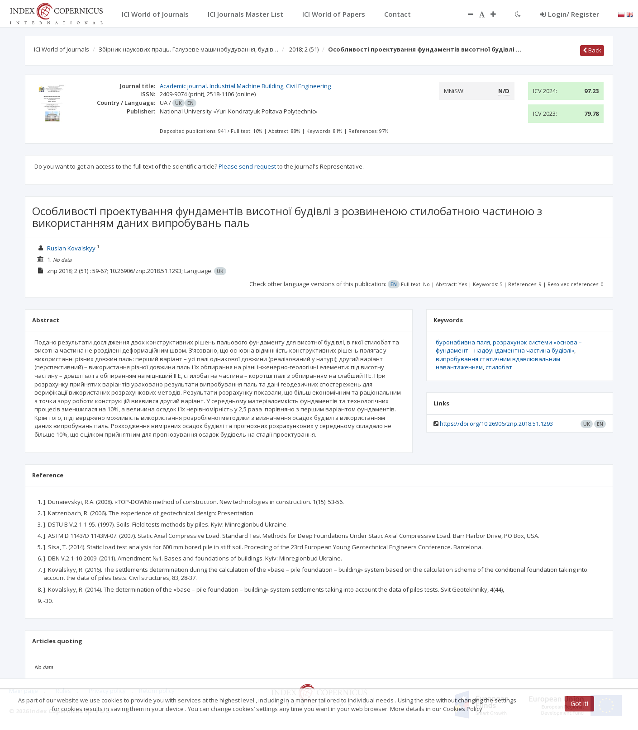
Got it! (579, 703)
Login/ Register (569, 14)
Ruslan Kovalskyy (71, 248)
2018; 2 (304, 49)
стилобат (499, 367)
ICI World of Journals (61, 49)
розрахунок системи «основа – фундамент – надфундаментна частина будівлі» (509, 346)
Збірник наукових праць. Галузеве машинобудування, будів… (188, 49)
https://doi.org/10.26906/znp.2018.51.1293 (496, 423)
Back (592, 50)
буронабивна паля (463, 342)
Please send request (247, 166)
